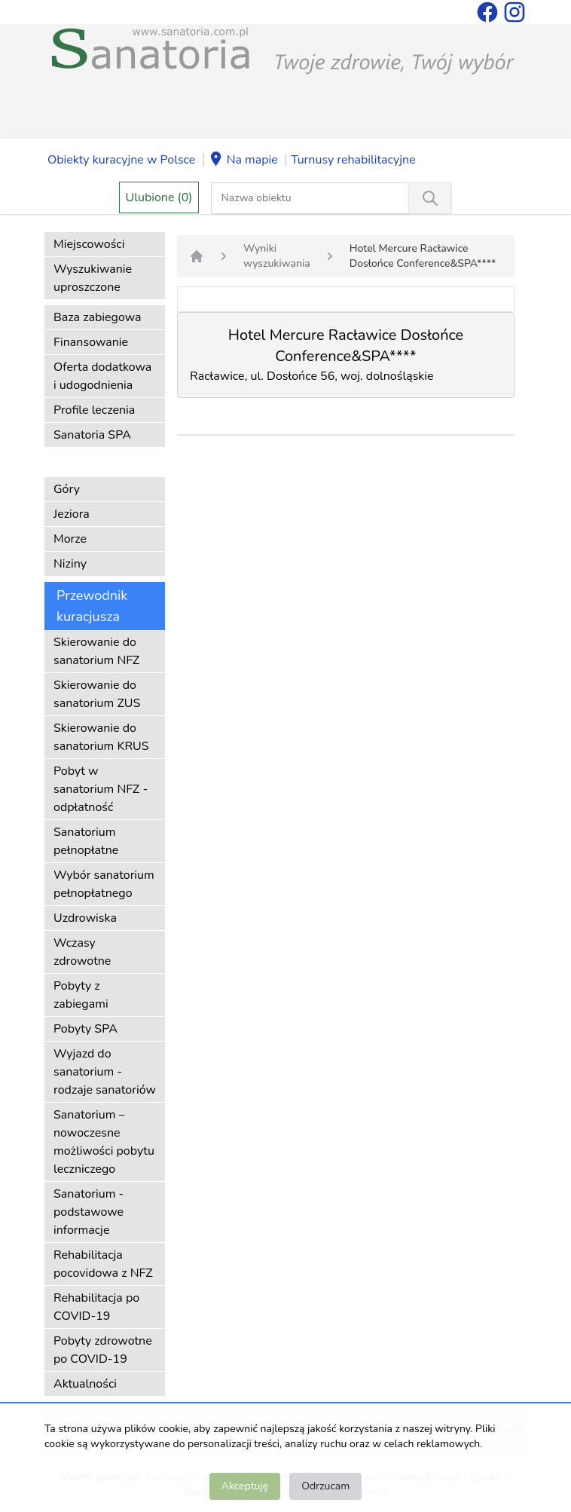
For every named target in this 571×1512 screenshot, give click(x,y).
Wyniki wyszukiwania (276, 256)
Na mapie (243, 161)
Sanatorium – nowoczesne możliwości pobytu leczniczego (103, 1141)
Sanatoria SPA (92, 435)
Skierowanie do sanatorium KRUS (101, 737)
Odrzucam (325, 1486)
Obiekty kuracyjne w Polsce (121, 160)
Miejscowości (88, 244)
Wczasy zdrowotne (82, 952)
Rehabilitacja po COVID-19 (96, 1307)
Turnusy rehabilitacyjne (353, 160)
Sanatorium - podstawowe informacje (88, 1212)
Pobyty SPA (85, 1029)
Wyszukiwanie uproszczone (92, 278)
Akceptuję (244, 1486)
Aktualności (85, 1384)
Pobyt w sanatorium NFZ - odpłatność (100, 789)
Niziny (70, 564)
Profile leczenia (94, 410)
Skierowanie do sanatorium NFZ (96, 651)
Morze (70, 539)
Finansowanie (90, 342)
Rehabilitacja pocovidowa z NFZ (103, 1264)
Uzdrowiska (85, 918)
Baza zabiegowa (97, 317)
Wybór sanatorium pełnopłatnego (103, 884)
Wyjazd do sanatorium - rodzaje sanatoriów (104, 1071)
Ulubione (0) (159, 197)
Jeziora (71, 514)
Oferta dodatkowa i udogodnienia (102, 376)
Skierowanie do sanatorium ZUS (96, 694)
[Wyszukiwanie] (430, 198)
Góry (66, 489)
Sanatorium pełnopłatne (85, 841)
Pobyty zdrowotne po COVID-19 (102, 1350)
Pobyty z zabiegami (80, 995)
